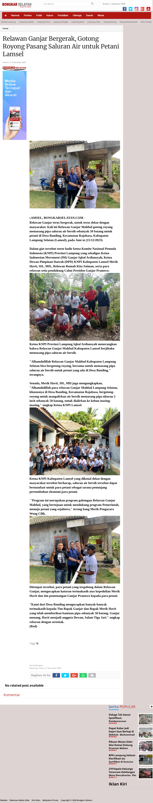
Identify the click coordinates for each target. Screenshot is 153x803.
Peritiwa (28, 15)
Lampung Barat (77, 22)
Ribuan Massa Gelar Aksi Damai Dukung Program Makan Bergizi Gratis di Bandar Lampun (121, 748)
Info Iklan (36, 800)
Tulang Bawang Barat (128, 22)
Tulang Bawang (110, 22)
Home (5, 28)
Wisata (101, 15)
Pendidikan (63, 15)
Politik (39, 15)
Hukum (49, 15)
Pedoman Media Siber (19, 800)
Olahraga (77, 15)
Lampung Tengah (60, 22)
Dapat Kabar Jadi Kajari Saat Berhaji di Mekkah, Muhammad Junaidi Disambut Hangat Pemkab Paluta (122, 735)
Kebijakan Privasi (50, 800)
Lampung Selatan (26, 22)
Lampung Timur (43, 22)
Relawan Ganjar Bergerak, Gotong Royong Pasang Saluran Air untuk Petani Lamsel (61, 46)
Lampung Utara (93, 22)
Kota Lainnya (146, 22)
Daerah (89, 15)
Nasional (15, 15)
